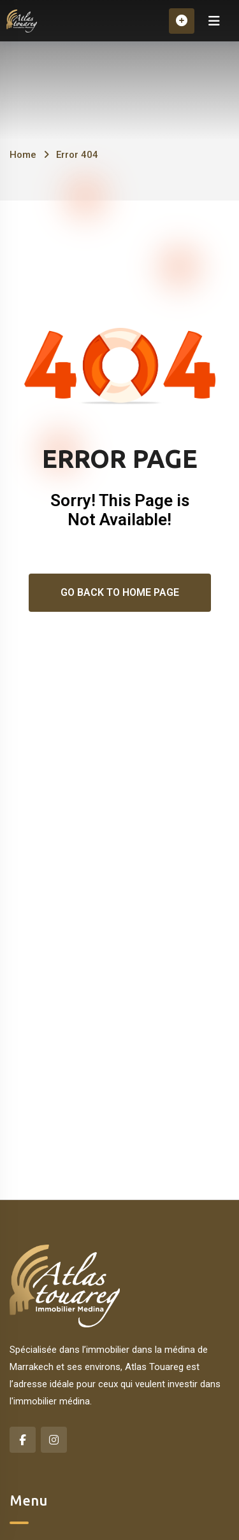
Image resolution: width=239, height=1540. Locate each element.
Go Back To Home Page (120, 592)
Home (23, 154)
